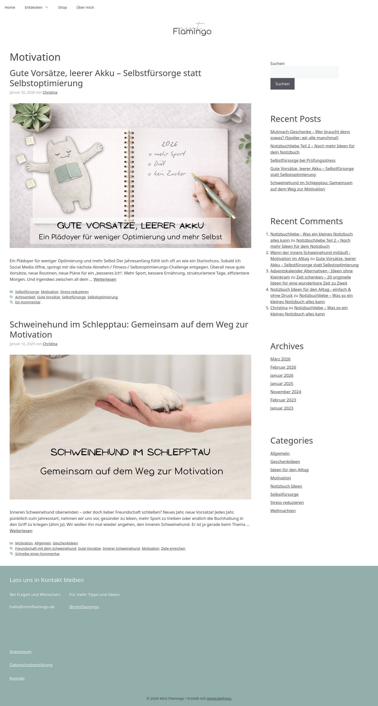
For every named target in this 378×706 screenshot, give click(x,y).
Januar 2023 (281, 408)
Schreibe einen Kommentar (37, 553)
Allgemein (43, 543)
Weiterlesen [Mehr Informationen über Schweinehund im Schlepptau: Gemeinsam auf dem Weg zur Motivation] (21, 530)
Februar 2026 (283, 367)
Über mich (85, 7)
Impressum (21, 651)
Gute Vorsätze (48, 297)
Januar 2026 (281, 375)
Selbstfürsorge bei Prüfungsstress (303, 160)
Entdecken (39, 7)
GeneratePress (219, 698)
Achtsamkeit (25, 297)
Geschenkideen (65, 543)
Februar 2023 (283, 400)
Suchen (277, 63)
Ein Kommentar (27, 302)
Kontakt (17, 678)
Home (10, 7)
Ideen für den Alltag (289, 469)
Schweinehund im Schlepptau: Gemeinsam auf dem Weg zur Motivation (129, 329)
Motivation (50, 291)
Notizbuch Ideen (286, 486)
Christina (279, 307)
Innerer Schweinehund (121, 548)
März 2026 (280, 359)
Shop (62, 7)
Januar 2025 (281, 383)
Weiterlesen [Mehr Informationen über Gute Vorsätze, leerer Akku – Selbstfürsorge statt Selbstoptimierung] (105, 279)
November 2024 (285, 391)
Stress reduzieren (74, 291)
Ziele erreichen (173, 548)
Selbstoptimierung (103, 297)
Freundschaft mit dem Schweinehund (45, 548)
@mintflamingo (84, 606)
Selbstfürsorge (27, 291)
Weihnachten (283, 510)
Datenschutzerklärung (31, 664)
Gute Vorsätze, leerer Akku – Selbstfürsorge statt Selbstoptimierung (105, 78)
